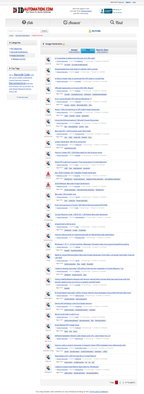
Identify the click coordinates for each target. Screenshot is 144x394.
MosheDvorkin (80, 238)
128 (10, 75)
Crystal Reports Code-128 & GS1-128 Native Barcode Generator (81, 214)
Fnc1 (90, 137)
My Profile (94, 31)
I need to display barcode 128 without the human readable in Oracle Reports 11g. (89, 268)
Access (67, 105)
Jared (77, 72)
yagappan (78, 306)
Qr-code (67, 64)
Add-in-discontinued (71, 320)
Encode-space (74, 351)
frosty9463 (78, 112)
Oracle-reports (77, 275)
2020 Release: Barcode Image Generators (72, 183)
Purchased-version (82, 310)
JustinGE (77, 155)
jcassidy (77, 285)
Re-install (90, 264)
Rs (86, 362)
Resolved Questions (87, 51)
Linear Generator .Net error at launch (70, 141)
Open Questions (74, 51)
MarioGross (79, 339)
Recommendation (92, 373)
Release (15, 89)
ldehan (77, 271)
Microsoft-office (82, 105)
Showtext (67, 275)
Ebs (66, 126)
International (77, 168)
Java (86, 126)
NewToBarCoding (81, 348)
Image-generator (79, 179)
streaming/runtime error (65, 224)
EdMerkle (78, 359)
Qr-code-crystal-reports (79, 64)
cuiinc (77, 227)
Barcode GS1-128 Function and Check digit (73, 131)
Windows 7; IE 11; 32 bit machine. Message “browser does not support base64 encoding (92, 244)
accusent (78, 81)
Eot (93, 362)
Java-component (81, 299)
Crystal (19, 78)
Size (66, 200)
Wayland (78, 102)
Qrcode (67, 94)
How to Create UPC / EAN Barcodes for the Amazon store (78, 152)
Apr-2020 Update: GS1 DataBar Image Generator (75, 172)
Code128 (72, 200)
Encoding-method (77, 250)
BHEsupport (79, 370)
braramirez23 (79, 134)
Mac (78, 264)
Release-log (22, 89)
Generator (16, 86)
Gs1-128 (24, 86)
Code (27, 74)
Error (75, 331)
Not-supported (84, 320)
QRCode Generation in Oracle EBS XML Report (74, 88)
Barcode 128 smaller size (65, 194)
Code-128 (77, 137)
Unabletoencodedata (99, 94)
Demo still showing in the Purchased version (73, 303)
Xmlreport (87, 94)
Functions (98, 351)
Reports (28, 89)
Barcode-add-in (100, 320)
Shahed (77, 123)
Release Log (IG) (19, 59)
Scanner (11, 91)
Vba (15, 91)
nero (76, 165)
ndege (77, 261)
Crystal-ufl (12, 80)
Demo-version (69, 310)
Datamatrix (26, 80)
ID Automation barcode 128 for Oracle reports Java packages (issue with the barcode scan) (93, 292)
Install (83, 264)
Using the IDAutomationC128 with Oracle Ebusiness (77, 120)
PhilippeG (78, 145)
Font (31, 83)
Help (134, 2)
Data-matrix (18, 80)
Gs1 (20, 86)
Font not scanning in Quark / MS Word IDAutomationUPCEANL (81, 205)
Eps (70, 331)
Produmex (82, 230)
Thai (70, 168)
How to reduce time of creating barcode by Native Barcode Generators (84, 234)
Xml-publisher (73, 126)
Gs (89, 362)
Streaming (68, 230)
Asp (13, 75)
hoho (77, 317)
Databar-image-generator (94, 179)
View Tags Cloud (23, 97)
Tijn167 (77, 197)
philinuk (77, 247)
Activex (73, 105)
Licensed (92, 310)
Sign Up (121, 2)
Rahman (78, 91)
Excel (27, 83)
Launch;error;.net (70, 148)
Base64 (67, 250)
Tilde (66, 116)
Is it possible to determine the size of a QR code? (75, 58)
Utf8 (66, 168)
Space (66, 351)
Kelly (76, 208)
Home (11, 35)
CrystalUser (79, 61)
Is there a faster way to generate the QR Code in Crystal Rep (79, 78)
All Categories (16, 48)
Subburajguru (79, 296)
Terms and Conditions (98, 391)
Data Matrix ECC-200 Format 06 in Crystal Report (75, 355)
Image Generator (18, 55)
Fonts (10, 86)
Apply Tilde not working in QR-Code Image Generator (77, 109)
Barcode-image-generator (85, 190)
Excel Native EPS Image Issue (67, 325)
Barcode (19, 74)
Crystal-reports (27, 78)
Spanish (84, 137)
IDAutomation (86, 11)
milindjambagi (80, 217)
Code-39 (14, 77)
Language (86, 168)
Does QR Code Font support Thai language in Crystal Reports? (81, 162)
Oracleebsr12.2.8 (76, 94)
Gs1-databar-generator (112, 179)
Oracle (81, 126)
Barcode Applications (23, 35)
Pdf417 (29, 86)
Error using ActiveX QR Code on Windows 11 (73, 98)
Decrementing (17, 83)
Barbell (67, 288)
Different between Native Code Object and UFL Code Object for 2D (82, 335)
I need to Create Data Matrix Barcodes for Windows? (77, 366)
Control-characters (87, 351)
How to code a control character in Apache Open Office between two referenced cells (90, 345)
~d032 (105, 351)
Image (78, 116)
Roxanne (77, 176)
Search (44, 31)
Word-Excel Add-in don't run (67, 314)
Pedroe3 (78, 328)
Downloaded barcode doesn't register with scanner (76, 69)
